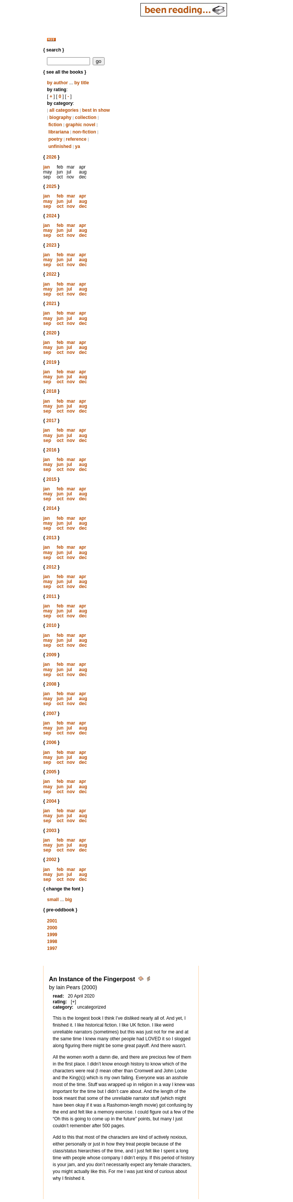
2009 (51, 654)
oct (59, 206)
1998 (52, 941)
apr (82, 196)
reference (76, 139)
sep (47, 206)
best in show (96, 110)
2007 (51, 713)
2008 (51, 684)
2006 (51, 742)
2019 (51, 362)
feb (59, 196)
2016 (51, 450)
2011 (51, 596)
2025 (51, 186)
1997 (52, 948)
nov (71, 206)
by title (81, 82)
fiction (55, 124)
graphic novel (80, 124)
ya (77, 146)
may (47, 201)
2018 (51, 391)
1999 (52, 934)
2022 (51, 274)
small (53, 899)
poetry (55, 139)
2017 (51, 420)
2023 (51, 245)
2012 (51, 567)
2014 (51, 508)
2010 (51, 625)
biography (60, 117)
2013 (51, 537)
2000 (52, 927)
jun (59, 201)
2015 (51, 479)
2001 (52, 921)
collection (86, 117)
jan (46, 167)
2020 (51, 333)
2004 (51, 801)
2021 (51, 303)
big (68, 899)
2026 (51, 157)
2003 (51, 830)
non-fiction (84, 132)
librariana (58, 132)
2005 (51, 772)
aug (83, 201)
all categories (64, 110)
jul (69, 201)
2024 (51, 216)
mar (71, 196)
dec (83, 206)
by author (57, 82)
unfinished (60, 146)
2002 (51, 859)
